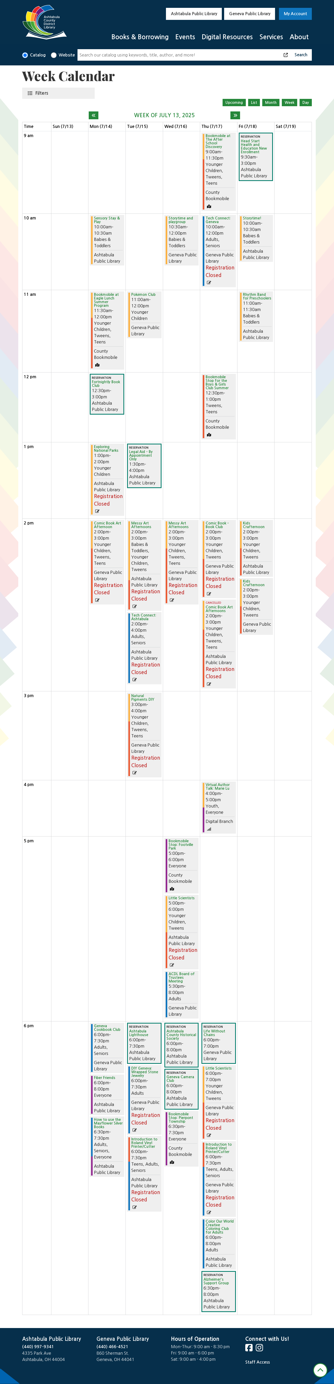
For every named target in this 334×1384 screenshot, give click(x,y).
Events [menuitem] (185, 37)
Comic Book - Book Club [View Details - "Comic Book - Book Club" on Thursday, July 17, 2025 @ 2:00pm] (217, 525)
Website (67, 55)
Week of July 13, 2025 (164, 115)
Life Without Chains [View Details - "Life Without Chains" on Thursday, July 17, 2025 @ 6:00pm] (214, 1033)
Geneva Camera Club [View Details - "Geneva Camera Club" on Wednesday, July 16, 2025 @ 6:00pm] (180, 1078)
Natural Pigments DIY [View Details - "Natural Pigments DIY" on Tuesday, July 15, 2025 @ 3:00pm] (142, 697)
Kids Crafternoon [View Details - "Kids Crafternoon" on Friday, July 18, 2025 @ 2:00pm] (254, 525)
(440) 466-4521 (112, 1347)
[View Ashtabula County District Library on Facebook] (249, 1349)
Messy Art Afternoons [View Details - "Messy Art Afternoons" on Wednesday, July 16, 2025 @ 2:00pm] (179, 525)
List (254, 102)
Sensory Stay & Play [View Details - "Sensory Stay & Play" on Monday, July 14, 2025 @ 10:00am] (107, 220)
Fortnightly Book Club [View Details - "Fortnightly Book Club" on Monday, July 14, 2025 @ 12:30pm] (106, 383)
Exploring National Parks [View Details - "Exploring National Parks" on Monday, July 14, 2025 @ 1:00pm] (106, 448)
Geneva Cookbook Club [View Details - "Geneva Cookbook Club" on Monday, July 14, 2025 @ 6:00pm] (107, 1027)
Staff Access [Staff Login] (257, 1362)
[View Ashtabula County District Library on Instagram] (260, 1349)
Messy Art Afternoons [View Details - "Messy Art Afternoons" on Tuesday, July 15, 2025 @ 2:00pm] (141, 525)
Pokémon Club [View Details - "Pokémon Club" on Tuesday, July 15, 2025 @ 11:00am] (143, 294)
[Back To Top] (320, 1370)
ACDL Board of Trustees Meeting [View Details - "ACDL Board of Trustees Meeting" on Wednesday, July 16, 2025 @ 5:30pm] (182, 977)
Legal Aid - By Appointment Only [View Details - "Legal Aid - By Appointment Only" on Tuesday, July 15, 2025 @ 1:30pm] (141, 455)
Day (305, 102)
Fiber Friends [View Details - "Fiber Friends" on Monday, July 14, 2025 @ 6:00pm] (104, 1078)
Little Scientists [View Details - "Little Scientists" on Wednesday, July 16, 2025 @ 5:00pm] (182, 898)
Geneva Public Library (249, 14)
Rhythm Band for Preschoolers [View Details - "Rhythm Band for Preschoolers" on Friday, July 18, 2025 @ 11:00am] (257, 296)
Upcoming (234, 102)
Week (289, 102)
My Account (295, 14)
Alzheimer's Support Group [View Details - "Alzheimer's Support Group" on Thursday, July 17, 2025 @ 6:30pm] (216, 1281)
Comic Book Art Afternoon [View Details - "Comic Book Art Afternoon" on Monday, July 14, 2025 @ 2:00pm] (107, 525)
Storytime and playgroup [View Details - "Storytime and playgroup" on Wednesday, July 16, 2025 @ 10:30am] (181, 220)
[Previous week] (93, 115)
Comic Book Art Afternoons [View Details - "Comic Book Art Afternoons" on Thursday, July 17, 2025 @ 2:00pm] (219, 609)
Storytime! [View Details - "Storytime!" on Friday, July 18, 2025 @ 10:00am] (252, 218)
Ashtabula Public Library (194, 14)
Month (271, 102)
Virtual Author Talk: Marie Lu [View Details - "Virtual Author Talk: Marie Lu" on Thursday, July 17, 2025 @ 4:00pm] (218, 786)
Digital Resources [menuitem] (227, 37)
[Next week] (235, 115)
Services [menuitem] (271, 37)
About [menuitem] (299, 37)
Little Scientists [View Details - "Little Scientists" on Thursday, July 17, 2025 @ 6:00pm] (219, 1068)
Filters (42, 92)
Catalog (38, 55)
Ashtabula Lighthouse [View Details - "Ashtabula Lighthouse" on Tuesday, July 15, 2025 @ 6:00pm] (138, 1033)
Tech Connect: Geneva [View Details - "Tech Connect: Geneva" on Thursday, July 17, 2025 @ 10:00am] (218, 220)
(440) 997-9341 (38, 1347)
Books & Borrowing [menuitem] (140, 37)
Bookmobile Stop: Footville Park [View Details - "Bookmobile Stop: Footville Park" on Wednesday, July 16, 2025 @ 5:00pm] (181, 844)
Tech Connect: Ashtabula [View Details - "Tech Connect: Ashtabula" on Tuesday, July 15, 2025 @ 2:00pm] (143, 617)
